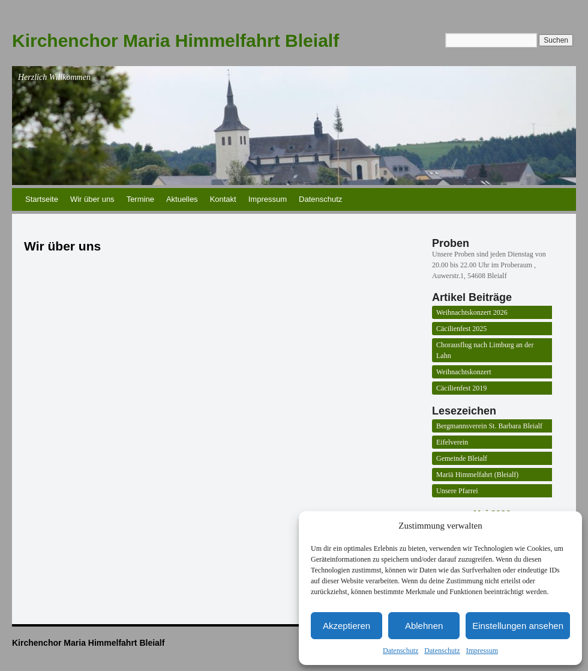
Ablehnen (424, 626)
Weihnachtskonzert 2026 (472, 312)
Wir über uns (92, 199)
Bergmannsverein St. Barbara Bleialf (489, 426)
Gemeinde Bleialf (461, 458)
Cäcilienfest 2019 (461, 388)
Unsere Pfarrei (457, 491)
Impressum (482, 650)
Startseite (41, 199)
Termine (140, 199)
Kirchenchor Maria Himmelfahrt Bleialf (175, 40)
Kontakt (223, 199)
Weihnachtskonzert (463, 372)
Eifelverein (452, 442)
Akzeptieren (346, 626)
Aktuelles (182, 199)
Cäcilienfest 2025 (461, 328)
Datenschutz (400, 650)
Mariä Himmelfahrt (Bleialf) (477, 474)
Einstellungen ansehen (517, 626)
